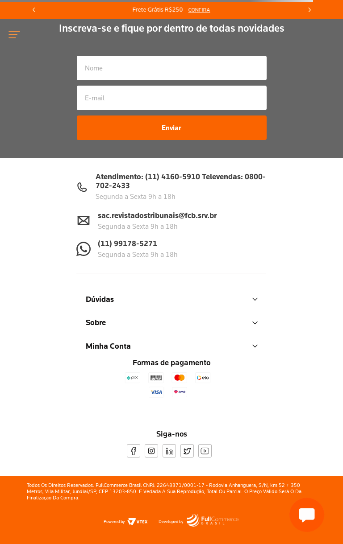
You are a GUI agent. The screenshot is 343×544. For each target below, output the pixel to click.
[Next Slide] (309, 10)
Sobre (172, 322)
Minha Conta (172, 346)
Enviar (171, 127)
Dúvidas (172, 299)
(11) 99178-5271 (127, 243)
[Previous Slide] (34, 10)
